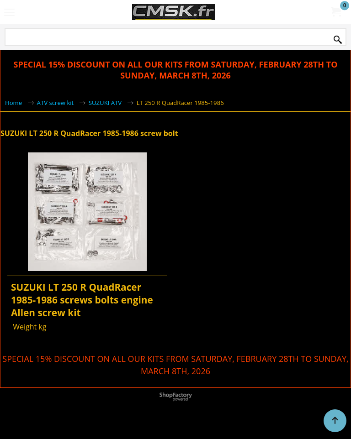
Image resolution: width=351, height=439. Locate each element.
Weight (24, 327)
